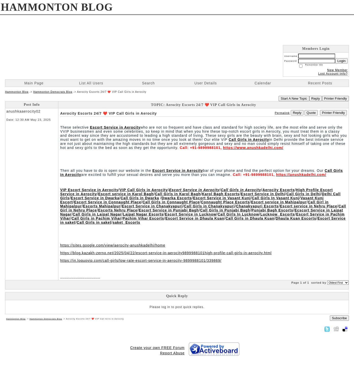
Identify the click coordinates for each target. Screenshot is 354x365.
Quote (311, 113)
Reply (315, 98)
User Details (206, 83)
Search (148, 83)
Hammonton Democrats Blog (52, 91)
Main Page (34, 83)
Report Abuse (172, 353)
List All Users (91, 83)
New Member (337, 70)
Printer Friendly (335, 98)
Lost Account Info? (333, 73)
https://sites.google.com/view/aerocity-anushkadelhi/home (112, 245)
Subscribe (339, 318)
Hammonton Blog (16, 91)
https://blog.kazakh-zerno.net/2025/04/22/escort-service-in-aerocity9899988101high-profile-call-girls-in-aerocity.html (166, 253)
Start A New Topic (294, 98)
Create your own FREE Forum (157, 348)
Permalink (282, 112)
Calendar (263, 83)
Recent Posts (320, 83)
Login (341, 61)
